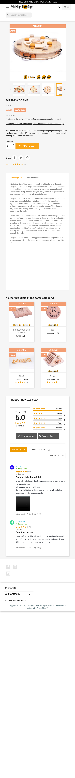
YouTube (15, 567)
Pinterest (27, 157)
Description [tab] (17, 178)
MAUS (21, 376)
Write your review (26, 436)
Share (14, 157)
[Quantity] (9, 146)
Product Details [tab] (32, 178)
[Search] (19, 15)
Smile (53, 330)
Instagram (8, 574)
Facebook (8, 567)
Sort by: (53, 456)
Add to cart (27, 146)
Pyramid (53, 376)
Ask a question (46, 436)
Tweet (20, 157)
